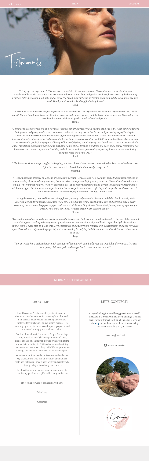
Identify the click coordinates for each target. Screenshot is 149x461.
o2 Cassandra (15, 4)
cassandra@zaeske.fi (115, 335)
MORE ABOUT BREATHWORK (74, 280)
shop (97, 323)
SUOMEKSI (134, 4)
